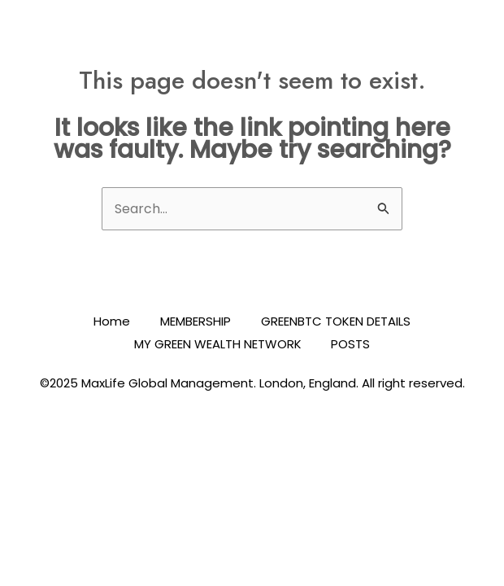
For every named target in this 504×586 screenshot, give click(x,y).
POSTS (351, 343)
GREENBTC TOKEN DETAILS (338, 321)
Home (109, 321)
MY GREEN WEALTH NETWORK (216, 343)
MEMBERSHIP (195, 321)
